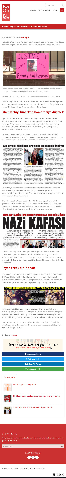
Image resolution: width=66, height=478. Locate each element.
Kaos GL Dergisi (44, 10)
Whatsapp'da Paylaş (33, 369)
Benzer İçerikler (9, 377)
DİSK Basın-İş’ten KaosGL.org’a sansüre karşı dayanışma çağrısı (36, 396)
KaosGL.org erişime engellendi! (24, 384)
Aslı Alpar (25, 37)
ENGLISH (33, 10)
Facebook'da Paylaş (33, 354)
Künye (55, 10)
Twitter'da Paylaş (33, 359)
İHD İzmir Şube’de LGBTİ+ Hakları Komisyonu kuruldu (32, 407)
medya (14, 335)
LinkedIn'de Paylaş (33, 364)
